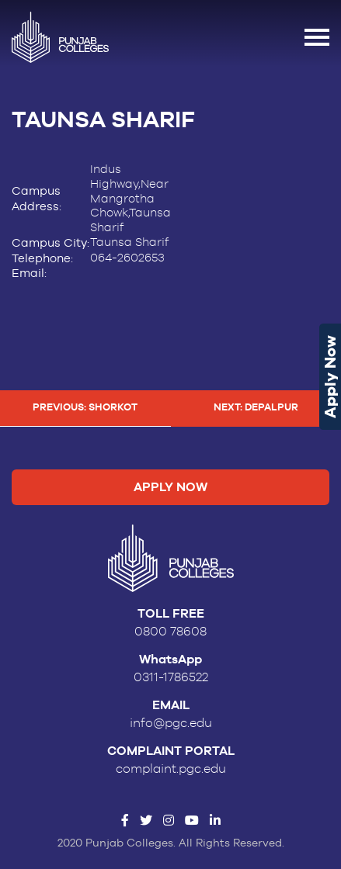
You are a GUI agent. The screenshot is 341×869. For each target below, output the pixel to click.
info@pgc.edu (171, 723)
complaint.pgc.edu (171, 769)
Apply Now (330, 376)
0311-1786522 (171, 677)
